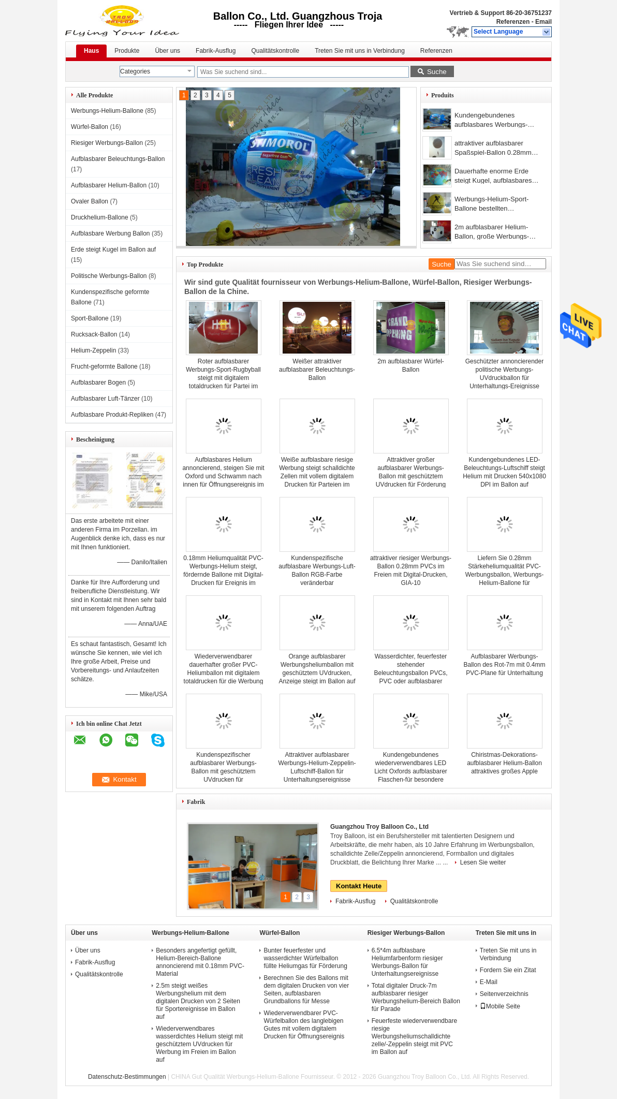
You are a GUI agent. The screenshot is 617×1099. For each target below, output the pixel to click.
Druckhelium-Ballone (99, 217)
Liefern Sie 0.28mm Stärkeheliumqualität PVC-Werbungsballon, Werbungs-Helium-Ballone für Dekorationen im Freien (504, 574)
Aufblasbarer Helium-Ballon (108, 185)
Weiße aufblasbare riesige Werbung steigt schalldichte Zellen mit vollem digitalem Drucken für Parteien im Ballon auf (317, 476)
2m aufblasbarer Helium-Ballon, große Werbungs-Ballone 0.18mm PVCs (491, 232)
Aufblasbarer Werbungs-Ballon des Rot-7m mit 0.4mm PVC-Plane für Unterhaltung (504, 665)
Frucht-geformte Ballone (104, 366)
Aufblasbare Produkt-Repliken (112, 414)
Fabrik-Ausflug (216, 50)
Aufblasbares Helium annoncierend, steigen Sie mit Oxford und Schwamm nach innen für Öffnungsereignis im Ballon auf (223, 476)
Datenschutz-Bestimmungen (127, 1076)
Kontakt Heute (358, 886)
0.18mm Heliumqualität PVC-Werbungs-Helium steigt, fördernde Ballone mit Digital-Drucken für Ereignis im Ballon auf (223, 574)
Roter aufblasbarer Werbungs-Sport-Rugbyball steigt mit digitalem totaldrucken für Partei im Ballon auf (223, 378)
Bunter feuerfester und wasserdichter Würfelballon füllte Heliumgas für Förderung (305, 958)
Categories (135, 71)
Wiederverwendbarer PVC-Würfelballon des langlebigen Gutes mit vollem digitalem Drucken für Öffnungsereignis (303, 1024)
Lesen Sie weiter (483, 862)
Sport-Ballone (90, 318)
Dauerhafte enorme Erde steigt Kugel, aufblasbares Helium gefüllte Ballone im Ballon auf (493, 176)
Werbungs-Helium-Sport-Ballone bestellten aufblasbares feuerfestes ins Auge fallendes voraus (496, 204)
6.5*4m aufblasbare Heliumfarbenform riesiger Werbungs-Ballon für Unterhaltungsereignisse (407, 962)
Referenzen (513, 21)
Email (543, 21)
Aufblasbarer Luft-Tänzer (105, 398)
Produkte (126, 50)
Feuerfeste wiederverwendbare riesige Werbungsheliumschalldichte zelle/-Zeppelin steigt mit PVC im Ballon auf (414, 1036)
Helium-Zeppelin (93, 350)
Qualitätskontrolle (275, 50)
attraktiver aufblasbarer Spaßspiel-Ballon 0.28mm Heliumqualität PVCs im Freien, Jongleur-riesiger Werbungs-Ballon (493, 148)
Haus (91, 50)
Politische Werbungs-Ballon (109, 276)
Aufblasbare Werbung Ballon (110, 233)
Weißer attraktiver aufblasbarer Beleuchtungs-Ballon (317, 370)
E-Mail (488, 982)
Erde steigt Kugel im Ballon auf (113, 249)
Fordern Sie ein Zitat (508, 970)
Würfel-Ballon (89, 126)
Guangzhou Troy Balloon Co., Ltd (379, 826)
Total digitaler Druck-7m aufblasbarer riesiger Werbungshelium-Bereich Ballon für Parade (416, 997)
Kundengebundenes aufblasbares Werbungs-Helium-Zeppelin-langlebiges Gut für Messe (497, 120)
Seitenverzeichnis (504, 994)
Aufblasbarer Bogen (98, 382)
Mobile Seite (500, 1006)
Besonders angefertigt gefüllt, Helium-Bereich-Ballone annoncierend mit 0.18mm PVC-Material (200, 962)
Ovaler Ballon (89, 201)
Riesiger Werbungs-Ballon (107, 142)
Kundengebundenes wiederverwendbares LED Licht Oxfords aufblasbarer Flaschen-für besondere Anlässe (410, 771)
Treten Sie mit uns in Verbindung (360, 50)
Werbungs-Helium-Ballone (107, 110)
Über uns (167, 50)
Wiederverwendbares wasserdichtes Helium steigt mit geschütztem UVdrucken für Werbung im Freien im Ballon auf (199, 1044)
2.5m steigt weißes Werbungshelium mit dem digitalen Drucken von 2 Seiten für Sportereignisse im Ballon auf (198, 1001)
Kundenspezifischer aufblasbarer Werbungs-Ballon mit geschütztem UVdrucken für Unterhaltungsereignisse (223, 771)
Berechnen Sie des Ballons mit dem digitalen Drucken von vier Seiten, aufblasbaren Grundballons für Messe (306, 989)
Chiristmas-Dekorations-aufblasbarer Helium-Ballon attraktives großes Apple (504, 763)
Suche (437, 72)
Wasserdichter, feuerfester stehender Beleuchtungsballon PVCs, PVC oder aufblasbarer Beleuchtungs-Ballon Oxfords (411, 673)
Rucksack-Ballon (94, 334)
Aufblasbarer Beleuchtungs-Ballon (118, 159)
